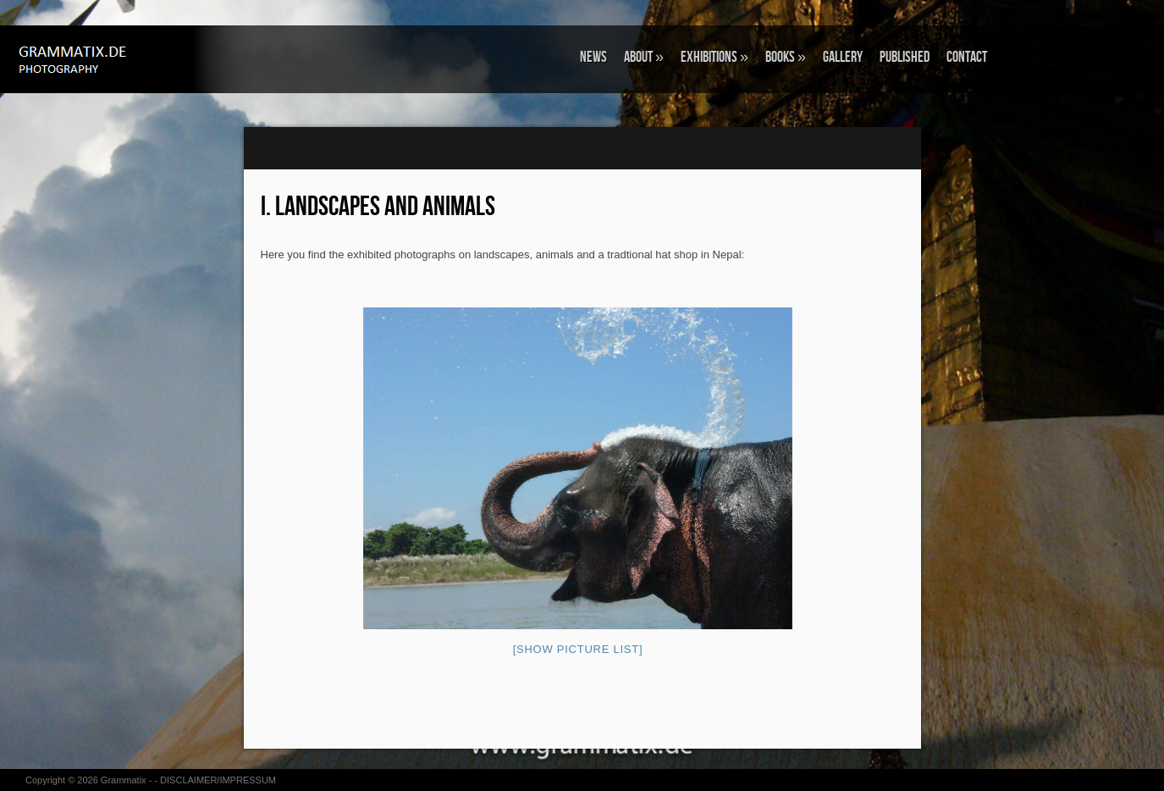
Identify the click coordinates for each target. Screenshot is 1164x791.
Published (905, 57)
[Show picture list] (578, 649)
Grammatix (123, 780)
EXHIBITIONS (714, 57)
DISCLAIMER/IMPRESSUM (218, 780)
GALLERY (843, 57)
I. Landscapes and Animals (378, 207)
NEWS (593, 57)
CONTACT (966, 57)
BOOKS (785, 57)
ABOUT (644, 57)
